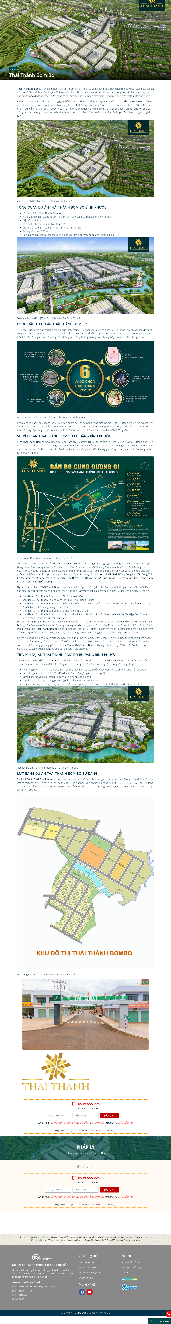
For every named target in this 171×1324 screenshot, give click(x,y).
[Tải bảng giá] (159, 1321)
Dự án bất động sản (89, 1267)
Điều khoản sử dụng (132, 1262)
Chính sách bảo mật (99, 1130)
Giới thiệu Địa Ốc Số (89, 1262)
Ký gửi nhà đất (86, 1277)
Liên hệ (125, 1272)
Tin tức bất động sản (89, 1272)
